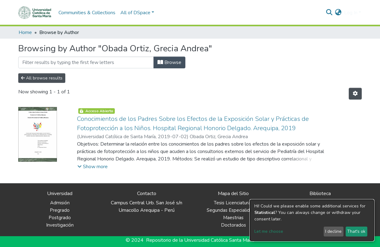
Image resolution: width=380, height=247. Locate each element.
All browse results (42, 78)
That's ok (356, 231)
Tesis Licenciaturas (233, 203)
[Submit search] (329, 12)
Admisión (60, 203)
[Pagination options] (355, 94)
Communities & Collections (86, 12)
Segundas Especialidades (233, 210)
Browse (169, 62)
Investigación (60, 225)
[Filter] (86, 62)
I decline (333, 231)
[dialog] (312, 220)
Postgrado (60, 218)
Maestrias (233, 218)
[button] (338, 12)
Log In (350, 12)
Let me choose (268, 231)
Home (25, 32)
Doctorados (233, 225)
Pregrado (60, 210)
